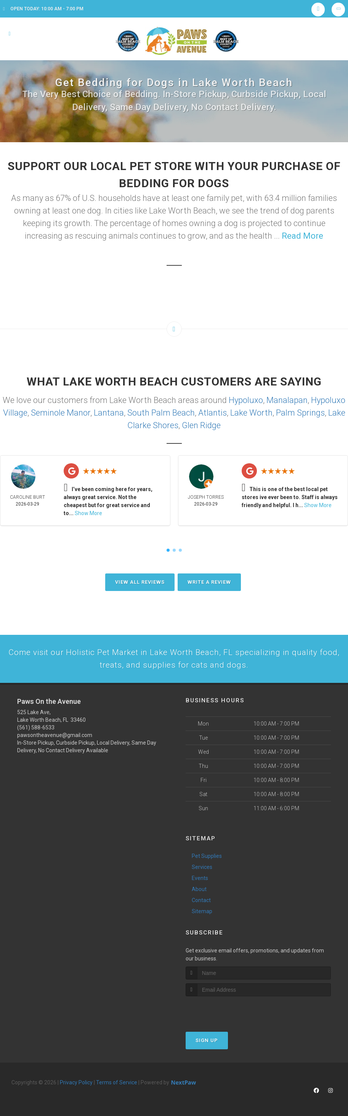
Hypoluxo (246, 400)
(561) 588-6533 (36, 729)
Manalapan (287, 400)
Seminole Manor (60, 412)
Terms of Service (116, 1084)
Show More (88, 513)
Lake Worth (251, 412)
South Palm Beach (161, 412)
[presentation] (226, 1012)
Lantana (109, 412)
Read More (302, 236)
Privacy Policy (76, 1084)
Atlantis (212, 412)
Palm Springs (300, 412)
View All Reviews (140, 582)
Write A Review (209, 582)
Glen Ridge (201, 425)
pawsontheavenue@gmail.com (54, 737)
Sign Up (207, 1042)
